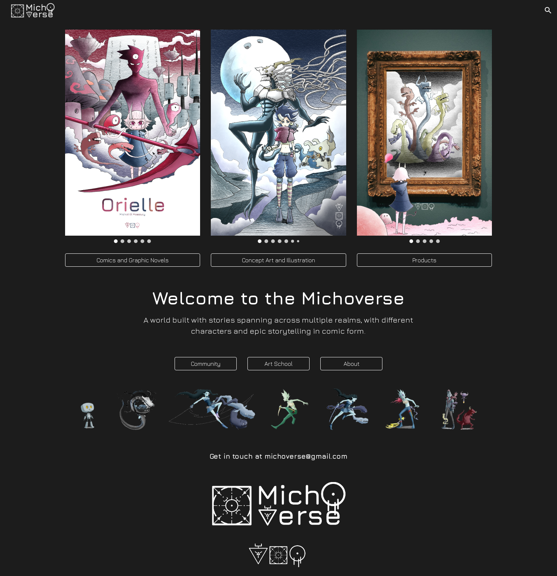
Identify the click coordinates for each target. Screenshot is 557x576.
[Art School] (278, 363)
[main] (278, 311)
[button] (548, 10)
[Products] (424, 260)
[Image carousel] (132, 136)
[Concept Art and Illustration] (278, 260)
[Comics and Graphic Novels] (132, 260)
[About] (351, 363)
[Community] (205, 363)
